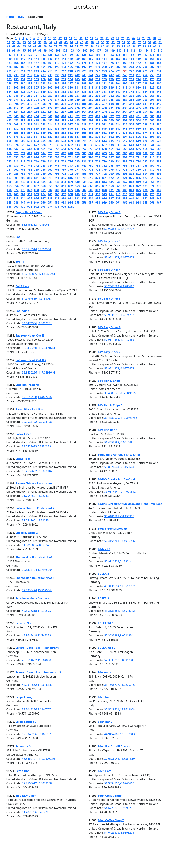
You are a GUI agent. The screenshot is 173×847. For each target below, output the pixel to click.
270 (111, 79)
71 (55, 46)
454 (111, 112)
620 (145, 141)
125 (63, 54)
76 (81, 46)
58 (144, 42)
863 (77, 186)
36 (29, 42)
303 (23, 87)
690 (152, 153)
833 (29, 182)
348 (16, 96)
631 (63, 145)
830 (9, 182)
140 (9, 59)
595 (131, 137)
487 (23, 120)
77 (86, 46)
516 (63, 124)
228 (138, 71)
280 (23, 83)
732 (124, 161)
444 (43, 112)
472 (77, 116)
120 (29, 54)
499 (104, 120)
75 (76, 46)
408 (111, 104)
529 (152, 124)
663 (124, 149)
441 (23, 112)
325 (16, 91)
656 (77, 149)
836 (50, 182)
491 (50, 120)
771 (77, 170)
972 (36, 206)
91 (160, 46)
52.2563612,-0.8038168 (37, 783)
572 (131, 133)
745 (57, 165)
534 (29, 128)
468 (50, 116)
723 (63, 161)
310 (70, 87)
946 (16, 202)
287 (70, 83)
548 (124, 128)
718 (29, 161)
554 (9, 133)
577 (9, 137)
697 (43, 157)
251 (138, 75)
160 (145, 59)
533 (23, 128)
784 (9, 174)
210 (16, 71)
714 (159, 157)
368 (152, 96)
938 (118, 198)
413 (145, 104)
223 (104, 71)
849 (138, 182)
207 (152, 67)
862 (70, 186)
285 (57, 83)
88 (144, 46)
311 (77, 87)
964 (138, 202)
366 (138, 96)
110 (119, 50)
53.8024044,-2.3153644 (119, 467)
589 (90, 137)
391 (152, 100)
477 (111, 116)
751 (97, 165)
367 (145, 96)
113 (139, 50)
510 (23, 124)
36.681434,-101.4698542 (120, 492)
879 (29, 190)
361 (104, 96)
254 (159, 75)
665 (138, 149)
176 (97, 63)
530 (159, 124)
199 (97, 67)
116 (160, 50)
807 (9, 178)
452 (97, 112)
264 (70, 79)
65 (24, 46)
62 (8, 46)
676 (57, 153)
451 (90, 112)
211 (23, 71)
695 (29, 157)
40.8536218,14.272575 (36, 611)
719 (36, 161)
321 (145, 87)
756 (131, 165)
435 (138, 108)
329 (43, 91)
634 (84, 145)
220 (84, 71)
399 (50, 104)
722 (57, 161)
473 (84, 116)
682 (97, 153)
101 (58, 50)
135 (131, 54)
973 (43, 206)
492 (57, 120)
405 (90, 104)
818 (84, 178)
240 (63, 75)
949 (36, 202)
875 (159, 186)
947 (23, 202)
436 (145, 108)
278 (9, 83)
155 (111, 59)
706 (104, 157)
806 (159, 174)
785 (16, 174)
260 (43, 79)
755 (124, 165)
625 (23, 145)
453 (104, 112)
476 (104, 116)
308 (57, 87)
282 (36, 83)
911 (90, 194)
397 (36, 104)
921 (159, 194)
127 (77, 54)
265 (77, 79)
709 (124, 157)
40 (50, 42)
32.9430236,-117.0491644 (38, 348)
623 (9, 145)
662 (118, 149)
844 (104, 182)
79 (97, 46)
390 (145, 100)
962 (124, 202)
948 (29, 202)
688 (138, 153)
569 (111, 133)
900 (16, 194)
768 (57, 170)
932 (77, 198)
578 (16, 137)
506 (152, 120)
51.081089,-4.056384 (35, 545)
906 (57, 194)
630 (57, 145)
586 (70, 137)
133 (118, 54)
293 (111, 83)
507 (159, 120)
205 (138, 67)
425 (70, 108)
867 (104, 186)
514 (50, 124)
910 (84, 194)
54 (123, 42)
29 (149, 38)
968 (9, 206)
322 (152, 87)
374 (36, 100)
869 (118, 186)
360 (97, 96)
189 (29, 67)
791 (57, 174)
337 (97, 91)
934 (90, 198)
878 (23, 190)
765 (36, 170)
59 (149, 42)
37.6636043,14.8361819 (119, 759)
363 (118, 96)
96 (29, 50)
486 (16, 120)
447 (63, 112)
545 (104, 128)
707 (111, 157)
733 (131, 161)
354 (57, 96)
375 (43, 100)
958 (97, 202)
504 (138, 120)
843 (97, 182)
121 (36, 54)
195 (70, 67)
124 (57, 54)
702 (77, 157)
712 (145, 157)
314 (97, 87)
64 (18, 46)
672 (29, 153)
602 (23, 141)
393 (9, 104)
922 (9, 198)
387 (124, 100)
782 (152, 170)
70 (50, 46)
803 (138, 174)
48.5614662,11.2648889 (37, 660)
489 (36, 120)
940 (131, 198)
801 (124, 174)
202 (118, 67)
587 (77, 137)
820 (97, 178)
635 (90, 145)
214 (43, 71)
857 (36, 186)
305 (36, 87)
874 (152, 186)
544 (97, 128)
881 (43, 190)
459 (145, 112)
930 (63, 198)
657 (84, 149)
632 (70, 145)
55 (128, 42)
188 (23, 67)
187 (16, 67)
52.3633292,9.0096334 (118, 635)
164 (16, 63)
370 (9, 100)
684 (111, 153)
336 (90, 91)
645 (159, 145)
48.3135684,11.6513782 (119, 586)
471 (70, 116)
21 (107, 38)
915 (118, 194)
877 (16, 190)
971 (29, 206)
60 (154, 42)
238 (50, 75)
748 (77, 165)
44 (71, 42)
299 (152, 83)
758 (145, 165)
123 (50, 54)
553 (159, 128)
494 (70, 120)
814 (57, 178)
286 (63, 83)
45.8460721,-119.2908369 (38, 759)
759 (152, 165)
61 (160, 42)
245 (97, 75)
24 (122, 38)
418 (23, 108)
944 (159, 198)
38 (39, 42)
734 (138, 161)
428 (90, 108)
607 (57, 141)
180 (124, 63)
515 (57, 124)
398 (43, 104)
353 (50, 96)
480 (131, 116)
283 (43, 83)
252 (145, 75)
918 (138, 194)
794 (77, 174)
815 (63, 178)
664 (131, 149)
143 (29, 59)
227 (131, 71)
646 (9, 149)
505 (145, 120)
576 (159, 133)
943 (152, 198)
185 (159, 63)
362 (111, 96)
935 (97, 198)
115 (153, 50)
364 (124, 96)
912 (97, 194)
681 (90, 153)
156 (118, 59)
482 (145, 116)
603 (29, 141)
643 (145, 145)
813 (50, 178)
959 (104, 202)
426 (77, 108)
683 (104, 153)
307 (50, 87)
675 (50, 153)
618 (131, 141)
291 (97, 83)
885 (70, 190)
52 (113, 42)
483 (152, 116)
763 (23, 170)
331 (57, 91)
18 (91, 38)
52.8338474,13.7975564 (37, 570)
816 (70, 178)
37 (34, 42)
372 (23, 100)
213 (36, 71)
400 (57, 104)
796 (90, 174)
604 (36, 141)
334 (77, 91)
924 (23, 198)
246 (104, 75)
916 (124, 194)
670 (16, 153)
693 (16, 157)
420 (36, 108)
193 (57, 67)
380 (77, 100)
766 (43, 170)
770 (70, 170)
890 (104, 190)
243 (84, 75)
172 (70, 63)
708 (118, 157)
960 (111, 202)
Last (71, 206)
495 (77, 120)
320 (138, 87)
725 (77, 161)
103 (71, 50)
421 (43, 108)
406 (97, 104)
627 (36, 145)
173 (77, 63)
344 (145, 91)
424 (63, 108)
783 (159, 170)
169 (50, 63)
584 (57, 137)
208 (159, 67)
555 (16, 133)
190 (36, 67)
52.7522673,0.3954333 (36, 446)
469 (57, 116)
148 (63, 59)
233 (16, 75)
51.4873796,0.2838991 (36, 812)
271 (118, 79)
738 (9, 165)
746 (63, 165)
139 (159, 54)
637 (104, 145)
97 (34, 50)
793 (70, 174)
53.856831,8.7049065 (35, 224)
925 (29, 198)
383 (97, 100)
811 (36, 178)
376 (50, 100)
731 (118, 161)
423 (57, 108)
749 (84, 165)
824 (124, 178)
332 (63, 91)
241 (70, 75)
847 (124, 182)
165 (23, 63)
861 (63, 186)
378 (63, 100)
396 (29, 104)
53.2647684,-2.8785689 (119, 286)
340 (118, 91)
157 (124, 59)
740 (23, 165)
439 (9, 112)
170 (57, 63)
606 (50, 141)
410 (124, 104)
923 (16, 198)
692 (9, 157)
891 (111, 190)
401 (63, 104)
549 (131, 128)
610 (77, 141)
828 (152, 178)
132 (111, 54)
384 (104, 100)
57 (139, 42)
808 (16, 178)
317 (118, 87)
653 (57, 149)
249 (124, 75)
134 (124, 54)
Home (10, 17)
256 (16, 79)
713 (152, 157)
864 (84, 186)
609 (70, 141)
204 (131, 67)
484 (159, 116)
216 (57, 71)
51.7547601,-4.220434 (36, 496)
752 (104, 165)
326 (23, 91)
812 (43, 178)
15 (75, 38)
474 (90, 116)
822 (111, 178)
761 (9, 170)
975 (57, 206)
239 (57, 75)
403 (77, 104)
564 (77, 133)
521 (97, 124)
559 (43, 133)
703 (84, 157)
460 (152, 112)
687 (131, 153)
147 (57, 59)
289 (84, 83)
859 (50, 186)
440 (16, 112)
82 (113, 46)
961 (118, 202)
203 (124, 67)
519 (84, 124)
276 (152, 79)
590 (97, 137)
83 (118, 46)
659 (97, 149)
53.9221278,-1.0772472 (119, 257)
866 (97, 186)
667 (152, 149)
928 (50, 198)
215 (50, 71)
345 (152, 91)
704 (90, 157)
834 (36, 182)
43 (66, 42)
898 (159, 190)
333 (70, 91)
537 (50, 128)
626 (29, 145)
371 (16, 100)
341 (124, 91)
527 (138, 124)
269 (104, 79)
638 (111, 145)
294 (118, 83)
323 (159, 87)
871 (131, 186)
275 (145, 79)
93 (13, 50)
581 (36, 137)
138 (152, 54)
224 (111, 71)
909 (77, 194)
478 (118, 116)
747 (70, 165)
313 (90, 87)
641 (131, 145)
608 (63, 141)
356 (70, 96)
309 (63, 87)
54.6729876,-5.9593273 (119, 808)
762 (16, 170)
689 (145, 153)
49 (97, 42)
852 (159, 182)
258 (29, 79)
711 (138, 157)
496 (84, 120)
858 (43, 186)
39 (45, 42)
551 (145, 128)
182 (138, 63)
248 (118, 75)
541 (77, 128)
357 (77, 96)
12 (60, 38)
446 (57, 112)
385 (111, 100)
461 (159, 112)
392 (159, 100)
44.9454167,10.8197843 (119, 734)
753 (111, 165)
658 (90, 149)
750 (90, 165)
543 (90, 128)
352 (43, 96)
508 (9, 124)
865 (90, 186)
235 (29, 75)
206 (145, 67)
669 (9, 153)
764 (29, 170)
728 (97, 161)
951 (50, 202)
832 (23, 182)
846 (118, 182)
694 (23, 157)
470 (63, 116)
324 (9, 91)
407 (104, 104)
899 (9, 194)
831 (16, 182)
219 (77, 71)
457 (131, 112)
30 (154, 38)
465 (29, 116)
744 (50, 165)
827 (145, 178)
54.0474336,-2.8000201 (37, 323)
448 (70, 112)
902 (29, 194)
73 (66, 46)
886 (77, 190)
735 (145, 161)
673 (36, 153)
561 (57, 133)
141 (16, 59)
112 (132, 50)
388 (131, 100)
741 (29, 165)
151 (84, 59)
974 (50, 206)
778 (124, 170)
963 (131, 202)
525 (124, 124)
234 (23, 75)
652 (50, 149)
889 (97, 190)
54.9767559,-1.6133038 (37, 298)
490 (43, 120)
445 (50, 112)
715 (9, 161)
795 (84, 174)
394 (16, 104)
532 (16, 128)
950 (43, 202)
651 (43, 149)
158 (131, 59)
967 (159, 202)
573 (138, 133)
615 (111, 141)
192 (50, 67)
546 (111, 128)
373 (29, 100)
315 (104, 87)
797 (97, 174)
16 (80, 38)
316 (111, 87)
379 (70, 100)
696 (36, 157)
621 (152, 141)
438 (159, 108)
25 (128, 38)
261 (50, 79)
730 (111, 161)
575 (152, 133)
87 (139, 46)
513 (43, 124)
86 (133, 46)
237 (43, 75)
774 (97, 170)
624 (16, 145)
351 (36, 96)
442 (29, 112)
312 (84, 87)
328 (36, 91)
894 (131, 190)
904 (43, 194)
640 (124, 145)
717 (23, 161)
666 (145, 149)
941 (138, 198)
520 (90, 124)
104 (78, 50)
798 (104, 174)
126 (70, 54)
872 (138, 186)
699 (57, 157)
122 (43, 54)
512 (36, 124)
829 (159, 178)
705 (97, 157)
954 (70, 202)
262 (57, 79)
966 (152, 202)
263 (63, 79)
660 (104, 149)
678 (70, 153)
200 (104, 67)
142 (23, 59)
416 (9, 108)
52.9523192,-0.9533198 (37, 422)
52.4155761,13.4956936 (119, 541)
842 (90, 182)
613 (97, 141)
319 (131, 87)
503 (131, 120)
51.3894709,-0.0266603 (119, 783)
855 (23, 186)
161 (152, 59)
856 (29, 186)
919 (145, 194)
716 (16, 161)
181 (131, 63)
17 (86, 38)
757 (138, 165)
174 (84, 63)
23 (117, 38)
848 (131, 182)
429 (97, 108)
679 (77, 153)
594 (124, 137)
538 (57, 128)
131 (104, 54)
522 (104, 124)
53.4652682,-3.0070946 (37, 471)
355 (63, 96)
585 (63, 137)
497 (90, 120)
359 (90, 96)
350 (29, 96)
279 (16, 83)
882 (50, 190)
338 (104, 91)
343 (138, 91)
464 (23, 116)
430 (104, 108)
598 (152, 137)
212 (29, 71)
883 (57, 190)
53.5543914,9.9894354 (36, 249)
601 (16, 141)
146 (50, 59)
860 (57, 186)
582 (43, 137)
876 (9, 190)
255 (9, 79)
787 (29, 174)
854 (16, 186)
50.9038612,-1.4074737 (119, 229)
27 (138, 38)
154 (104, 59)
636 (97, 145)
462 (9, 116)
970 (23, 206)
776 (111, 170)
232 (9, 75)
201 (111, 67)
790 (50, 174)
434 (131, 108)
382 (90, 100)
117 (9, 54)
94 (18, 50)
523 (111, 124)
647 (16, 149)
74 (71, 46)
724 (70, 161)
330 (50, 91)
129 (90, 54)
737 (159, 161)
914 (111, 194)
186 (9, 67)
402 (70, 104)
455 (118, 112)
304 (29, 87)
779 (131, 170)
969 (16, 206)
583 (50, 137)
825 (131, 178)
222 (97, 71)
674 (43, 153)
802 (131, 174)
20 (101, 38)
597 (145, 137)
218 (70, 71)
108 (105, 50)
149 (70, 59)
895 (138, 190)
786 (23, 174)
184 (152, 63)
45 (76, 42)
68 (39, 46)
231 (159, 71)
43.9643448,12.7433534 (37, 635)
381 (84, 100)
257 (23, 79)
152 (90, 59)
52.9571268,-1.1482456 (119, 340)
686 (124, 153)
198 (90, 67)
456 (124, 112)
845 (111, 182)
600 (9, 141)
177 (104, 63)
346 (159, 91)
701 (70, 157)
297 (138, 83)
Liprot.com (86, 6)
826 (138, 178)
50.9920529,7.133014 (118, 561)
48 (92, 42)
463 (16, 116)
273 (131, 79)
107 (98, 50)
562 (63, 133)
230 (152, 71)
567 (97, 133)
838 (63, 182)
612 (90, 141)
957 (90, 202)
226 (124, 71)
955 (77, 202)
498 (97, 120)
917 (131, 194)
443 (36, 112)
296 (131, 83)
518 (77, 124)
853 (9, 186)
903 (36, 194)
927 (43, 198)
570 (118, 133)
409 (118, 104)
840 (77, 182)
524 (118, 124)
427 (84, 108)
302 (16, 87)
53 (118, 42)
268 (97, 79)
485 (9, 120)
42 (60, 42)
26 (133, 38)
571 (124, 133)
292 (104, 83)
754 (118, 165)
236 (36, 75)
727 (90, 161)
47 (86, 42)
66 (29, 46)
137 (145, 54)
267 (90, 79)
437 (152, 108)
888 (90, 190)
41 (55, 42)
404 (84, 104)
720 (43, 161)
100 (51, 50)
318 (124, 87)
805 (152, 174)
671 (23, 153)
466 (36, 116)
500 (111, 120)
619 (138, 141)
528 (145, 124)
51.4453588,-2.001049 (118, 442)
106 (92, 50)
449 (77, 112)
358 (84, 96)
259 (36, 79)
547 (118, 128)
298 (145, 83)
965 (145, 202)
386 (118, 100)
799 (111, 174)
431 (111, 108)
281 (29, 83)
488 (29, 120)
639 (118, 145)
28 (143, 38)
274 (138, 79)
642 (138, 145)
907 (63, 194)
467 (43, 116)
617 (124, 141)
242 (77, 75)
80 (102, 46)
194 (63, 67)
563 (70, 133)
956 (84, 202)
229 (145, 71)
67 (34, 46)
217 (63, 71)
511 (29, 124)
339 (111, 91)
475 (97, 116)
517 (70, 124)
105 (85, 50)
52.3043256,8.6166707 (36, 709)
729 (104, 161)
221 (90, 71)
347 (9, 96)
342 (131, 91)
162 (159, 59)
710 (131, 157)
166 (29, 63)
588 (84, 137)
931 (70, 198)
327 (29, 91)
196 (77, 67)
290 (90, 83)
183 (145, 63)
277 (159, 79)
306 (43, 87)
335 (84, 91)
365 (131, 96)
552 (152, 128)
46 (81, 42)
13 (65, 38)
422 (50, 108)
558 (36, 133)
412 (138, 104)
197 (84, 67)
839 (70, 182)
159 (138, 59)
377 (57, 100)
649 (29, 149)
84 (123, 46)
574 (145, 133)
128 (84, 54)
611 (84, 141)
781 (145, 170)
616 (118, 141)
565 (84, 133)
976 (63, 206)
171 (63, 63)
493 (63, 120)
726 (84, 161)
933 (84, 198)
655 (70, 149)
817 (77, 178)
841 (84, 182)
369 (159, 96)
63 (13, 46)
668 (159, 149)
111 (125, 50)
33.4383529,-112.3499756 (120, 393)
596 (138, 137)
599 (159, 137)
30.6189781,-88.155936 (119, 516)
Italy (21, 17)
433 (124, 108)
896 (145, 190)
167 (36, 63)
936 (104, 198)
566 (90, 133)
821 (104, 178)
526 (131, 124)
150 (77, 59)
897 (152, 190)
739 (16, 165)
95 (24, 50)
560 (50, 133)
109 (112, 50)
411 (131, 104)
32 (8, 42)
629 (50, 145)
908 (70, 194)
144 (36, 59)
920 (152, 194)
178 (111, 63)
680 (84, 153)
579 (23, 137)
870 (124, 186)
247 (111, 75)
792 (63, 174)
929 (57, 198)
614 (104, 141)
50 (102, 42)
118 (16, 54)
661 (111, 149)
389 (138, 100)
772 (84, 170)
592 (111, 137)
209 (9, 71)
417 (16, 108)
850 (145, 182)
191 (43, 67)
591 (104, 137)
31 (159, 38)
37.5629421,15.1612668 (119, 709)
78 (92, 46)
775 (104, 170)
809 (23, 178)
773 (90, 170)
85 (128, 46)
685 (118, 153)
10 (49, 38)
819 (90, 178)
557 (29, 133)
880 (36, 190)
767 (50, 170)
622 (159, 141)
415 (159, 104)
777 (118, 170)
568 (104, 133)
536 (43, 128)
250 (131, 75)
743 (43, 165)
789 (43, 174)
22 (112, 38)
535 (36, 128)
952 (57, 202)
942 (145, 198)
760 (159, 165)
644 (152, 145)
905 (50, 194)
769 (63, 170)
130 (97, 54)
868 (111, 186)
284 (50, 83)
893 (124, 190)
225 (118, 71)
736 (152, 161)
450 (84, 112)
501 (118, 120)
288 (77, 83)
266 (84, 79)
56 (133, 42)
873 (145, 186)
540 (70, 128)
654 (63, 149)
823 (118, 178)
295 (124, 83)
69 (45, 46)
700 (63, 157)
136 (138, 54)
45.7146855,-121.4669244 (38, 274)
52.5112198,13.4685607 (37, 397)
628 (43, 145)
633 (77, 145)
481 (138, 116)
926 (36, 198)
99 (45, 50)
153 (97, 59)
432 (118, 108)
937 (111, 198)
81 (107, 46)
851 (152, 182)
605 (43, 141)
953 (63, 202)
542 (84, 128)
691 (159, 153)
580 (29, 137)
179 (118, 63)
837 (57, 182)
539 (63, 128)
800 (118, 174)
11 (54, 38)
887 (84, 190)
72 (60, 46)
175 (90, 63)
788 (36, 174)
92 (8, 50)
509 (16, 124)
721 (50, 161)
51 (107, 42)
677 (63, 153)
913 (104, 194)
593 (118, 137)
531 (9, 128)
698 (50, 157)
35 (24, 42)
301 (9, 87)
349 (23, 96)
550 (138, 128)
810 (29, 178)
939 (124, 198)
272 (124, 79)
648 (23, 149)
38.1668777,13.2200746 (119, 685)
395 (23, 104)
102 (64, 50)
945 (9, 202)
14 (70, 38)
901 (23, 194)
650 (36, 149)
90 (154, 46)
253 (152, 75)
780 (138, 170)
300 (159, 83)
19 (96, 38)
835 (43, 182)
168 (43, 63)
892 (118, 190)
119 (23, 54)
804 (145, 174)
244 (90, 75)
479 (124, 116)
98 (39, 50)
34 (18, 42)
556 (23, 133)
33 (13, 42)
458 (138, 112)
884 (63, 190)
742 (36, 165)
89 (149, 46)
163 (9, 63)
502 (124, 120)
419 (29, 108)
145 (43, 59)
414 (152, 104)
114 (146, 50)
